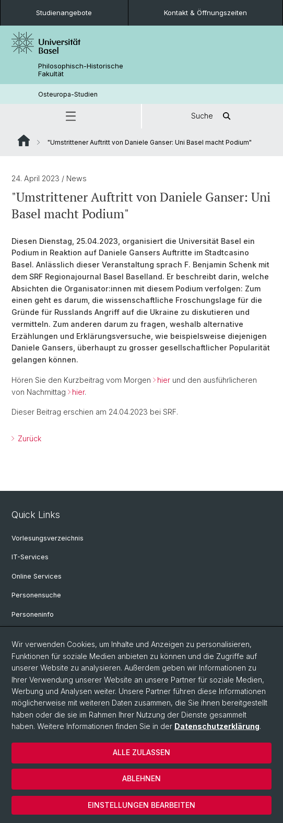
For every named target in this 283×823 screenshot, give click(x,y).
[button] (70, 116)
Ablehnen (141, 778)
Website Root (24, 140)
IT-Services (30, 557)
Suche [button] (212, 116)
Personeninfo (32, 614)
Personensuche (36, 595)
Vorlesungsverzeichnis (47, 538)
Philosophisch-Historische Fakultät (80, 70)
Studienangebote (64, 12)
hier (163, 379)
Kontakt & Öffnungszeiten (205, 12)
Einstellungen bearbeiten (141, 805)
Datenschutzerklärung (217, 726)
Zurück (28, 438)
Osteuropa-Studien (68, 94)
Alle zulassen (141, 752)
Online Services (36, 576)
